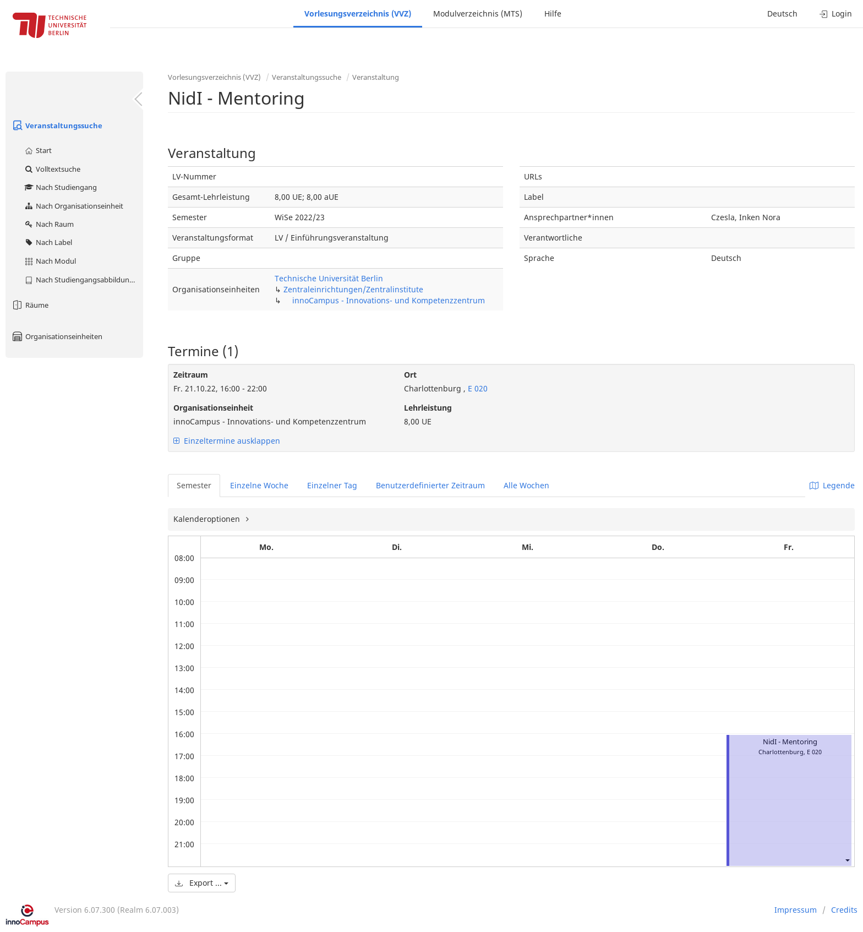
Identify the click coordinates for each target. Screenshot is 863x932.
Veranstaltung (375, 77)
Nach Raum (49, 224)
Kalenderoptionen (207, 519)
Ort (410, 374)
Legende (832, 485)
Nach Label (48, 242)
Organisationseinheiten (56, 336)
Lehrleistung (428, 407)
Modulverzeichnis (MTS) (477, 13)
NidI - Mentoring (790, 741)
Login (836, 13)
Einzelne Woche (259, 485)
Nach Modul (50, 261)
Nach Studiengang (60, 187)
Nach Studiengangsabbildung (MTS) (83, 280)
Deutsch (782, 13)
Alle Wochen (526, 485)
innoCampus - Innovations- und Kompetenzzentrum (388, 300)
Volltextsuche (52, 169)
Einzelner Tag (332, 485)
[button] (847, 859)
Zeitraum (190, 374)
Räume (29, 305)
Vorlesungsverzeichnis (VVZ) (357, 13)
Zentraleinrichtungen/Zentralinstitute (353, 289)
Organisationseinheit (213, 407)
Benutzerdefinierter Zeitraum (430, 485)
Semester (194, 485)
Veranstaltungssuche (56, 125)
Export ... (201, 883)
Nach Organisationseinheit (73, 206)
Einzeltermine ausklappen (226, 440)
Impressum (795, 909)
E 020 (477, 388)
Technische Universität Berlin (329, 278)
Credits (844, 909)
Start (38, 150)
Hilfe (552, 13)
